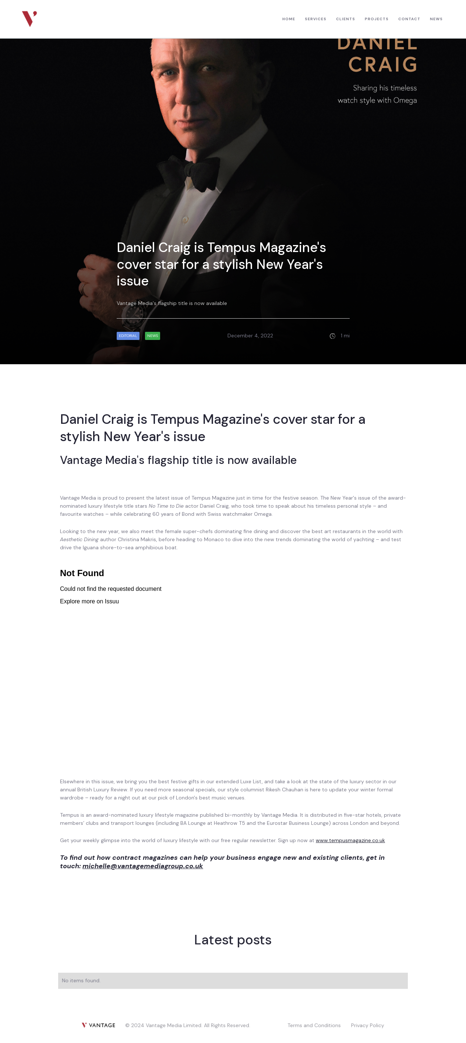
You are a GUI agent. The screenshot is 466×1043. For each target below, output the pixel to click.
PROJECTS (377, 19)
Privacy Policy (367, 1024)
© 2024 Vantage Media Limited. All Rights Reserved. (188, 1024)
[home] (29, 19)
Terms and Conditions (313, 1024)
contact (409, 19)
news (436, 19)
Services (315, 19)
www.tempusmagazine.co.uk (350, 840)
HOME (288, 19)
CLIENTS (345, 19)
